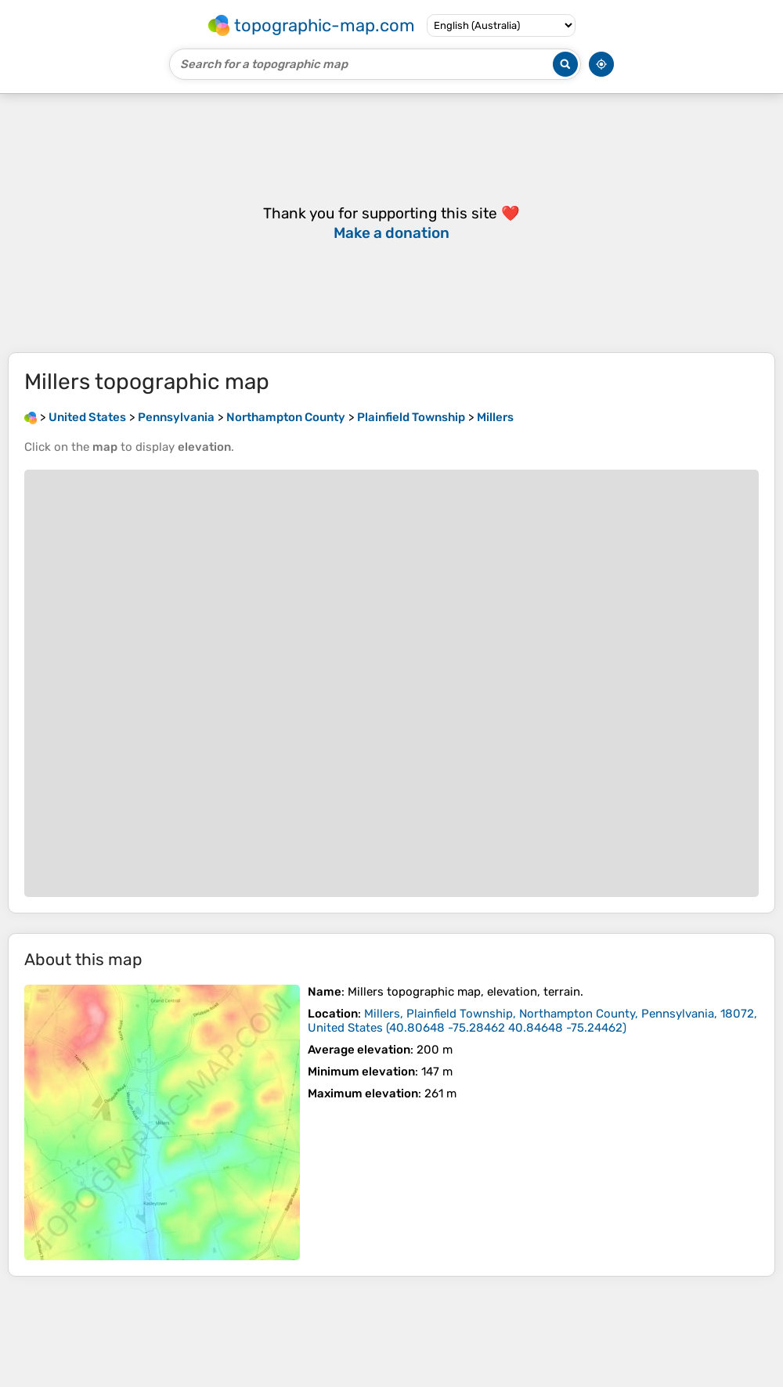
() (532, 1021)
